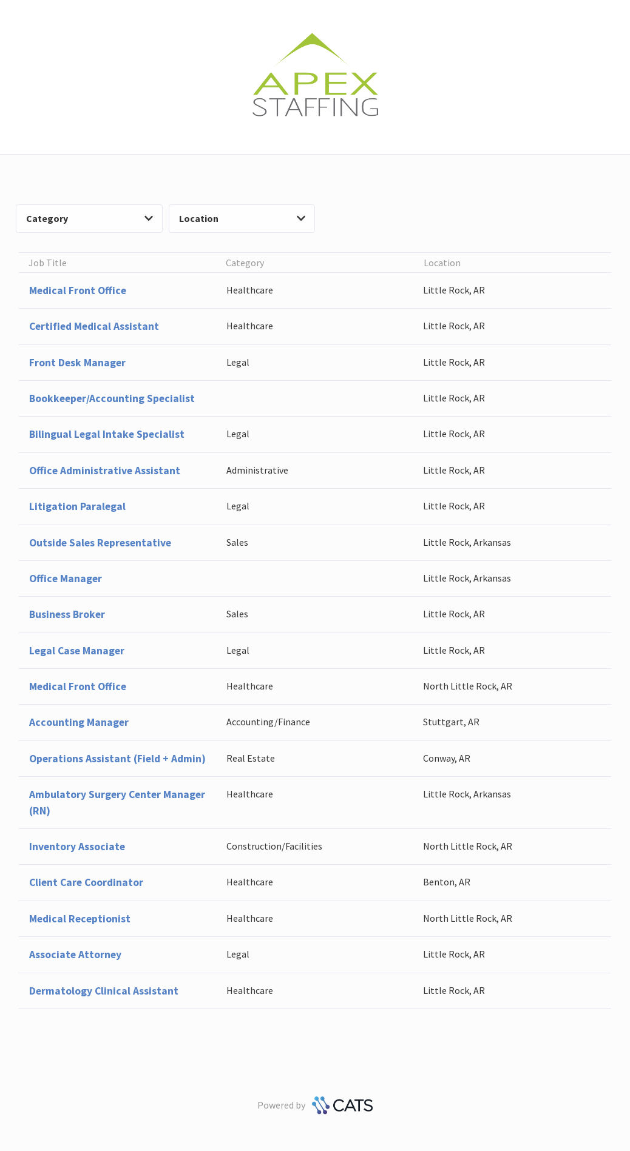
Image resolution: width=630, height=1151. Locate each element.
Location (242, 218)
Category (89, 218)
